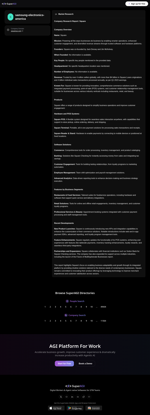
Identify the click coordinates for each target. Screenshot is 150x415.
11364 (103, 321)
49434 (103, 306)
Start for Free (64, 363)
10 (91, 306)
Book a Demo (85, 363)
